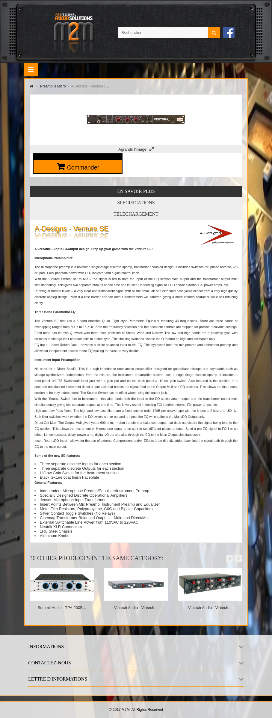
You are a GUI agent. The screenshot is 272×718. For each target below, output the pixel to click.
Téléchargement (136, 214)
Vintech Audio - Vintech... (136, 607)
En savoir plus (136, 191)
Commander (83, 167)
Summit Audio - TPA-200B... (62, 607)
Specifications (136, 202)
